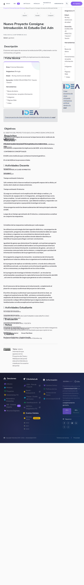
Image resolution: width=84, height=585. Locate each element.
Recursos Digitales (12, 416)
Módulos (8, 393)
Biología (22, 8)
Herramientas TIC (11, 401)
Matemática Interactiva (9, 405)
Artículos (8, 389)
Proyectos (9, 397)
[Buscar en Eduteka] (67, 4)
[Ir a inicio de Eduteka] (3, 3)
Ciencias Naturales (14, 8)
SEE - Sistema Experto (12, 411)
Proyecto (6, 8)
